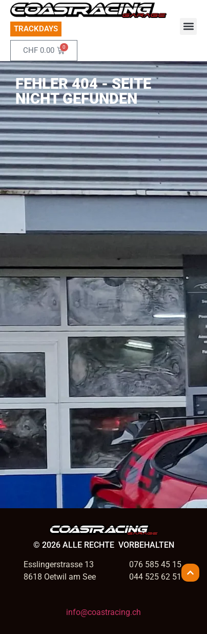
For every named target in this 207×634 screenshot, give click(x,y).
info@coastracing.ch (103, 612)
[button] (188, 26)
